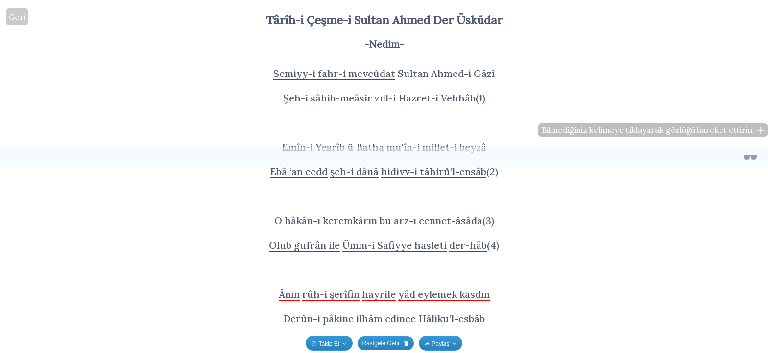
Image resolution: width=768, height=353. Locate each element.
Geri (17, 17)
